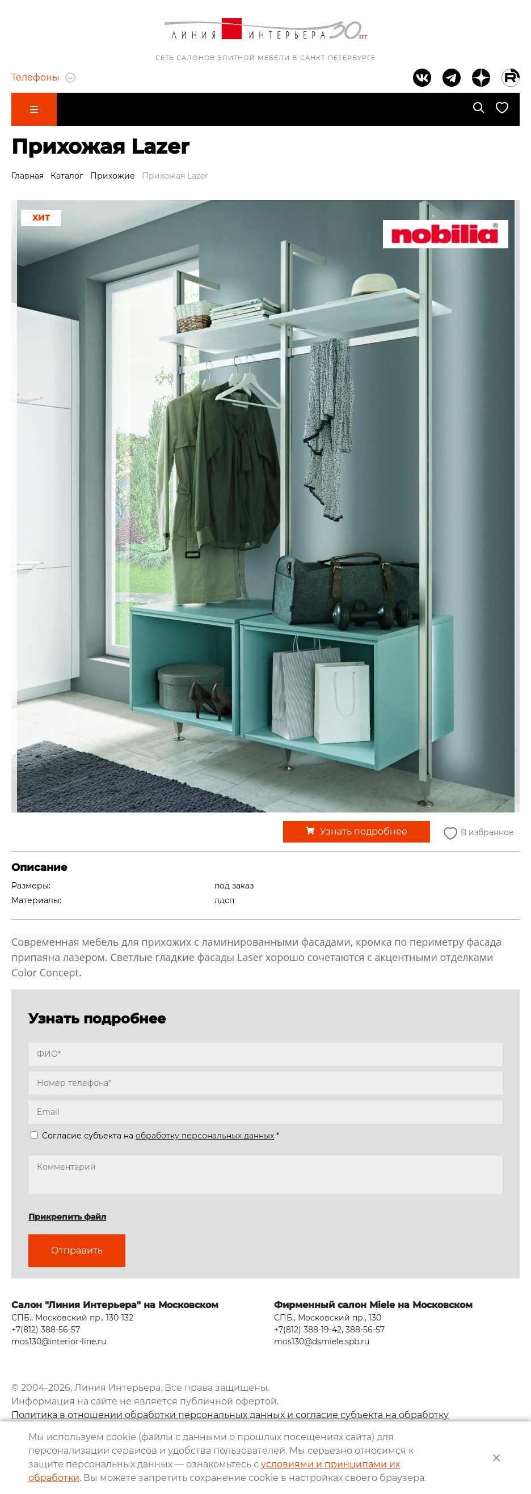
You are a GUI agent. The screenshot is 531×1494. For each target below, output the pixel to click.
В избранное (477, 833)
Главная (27, 176)
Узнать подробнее (363, 831)
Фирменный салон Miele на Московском (373, 1305)
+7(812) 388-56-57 (45, 1329)
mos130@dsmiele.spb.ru (321, 1341)
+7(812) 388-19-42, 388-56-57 (329, 1329)
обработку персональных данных (205, 1136)
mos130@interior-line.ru (58, 1341)
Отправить (77, 1250)
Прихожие (112, 176)
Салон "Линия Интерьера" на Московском (114, 1305)
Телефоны (43, 77)
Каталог (66, 176)
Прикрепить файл (67, 1217)
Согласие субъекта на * (155, 1136)
